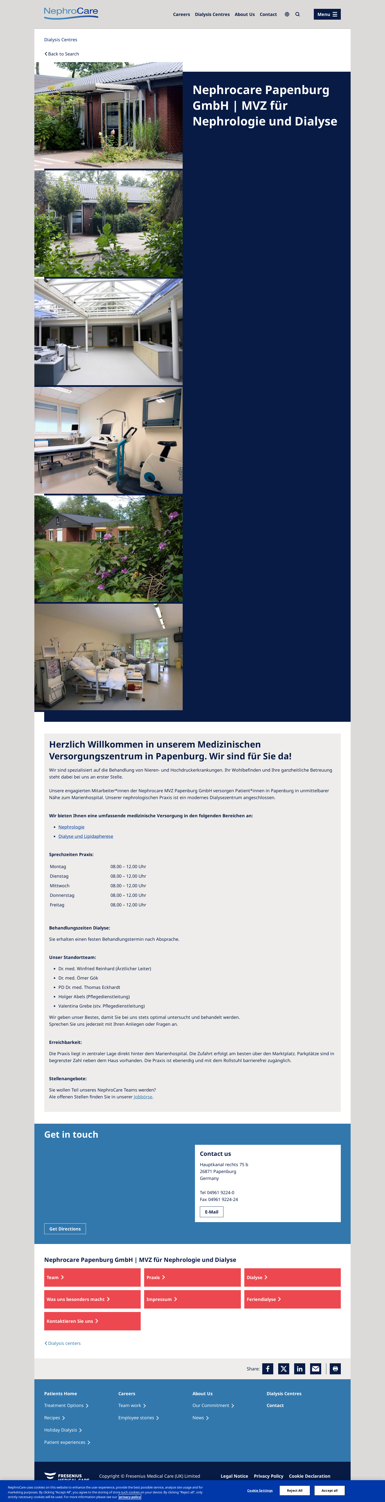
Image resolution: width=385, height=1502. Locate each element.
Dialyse (254, 1277)
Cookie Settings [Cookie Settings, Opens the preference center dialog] (260, 1490)
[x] (283, 1368)
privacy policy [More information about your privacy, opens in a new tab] (130, 1497)
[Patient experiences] (69, 1442)
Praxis (153, 1277)
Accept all (330, 1490)
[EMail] (315, 1368)
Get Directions (65, 1229)
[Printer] (335, 1368)
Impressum (159, 1299)
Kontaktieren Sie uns (70, 1321)
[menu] (327, 14)
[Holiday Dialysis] (65, 1430)
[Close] (377, 1490)
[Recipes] (57, 1417)
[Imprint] (237, 1476)
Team (53, 1277)
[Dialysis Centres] (181, 14)
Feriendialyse (261, 1299)
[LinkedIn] (299, 1368)
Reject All (294, 1490)
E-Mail (211, 1212)
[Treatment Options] (68, 1405)
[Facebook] (267, 1368)
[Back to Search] (61, 53)
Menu (323, 14)
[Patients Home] (63, 1393)
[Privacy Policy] (271, 1476)
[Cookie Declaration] (312, 1476)
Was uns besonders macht (76, 1299)
